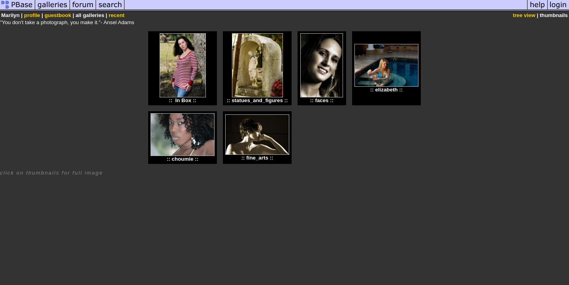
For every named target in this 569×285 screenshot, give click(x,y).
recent (116, 15)
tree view (524, 15)
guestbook (58, 15)
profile (32, 15)
